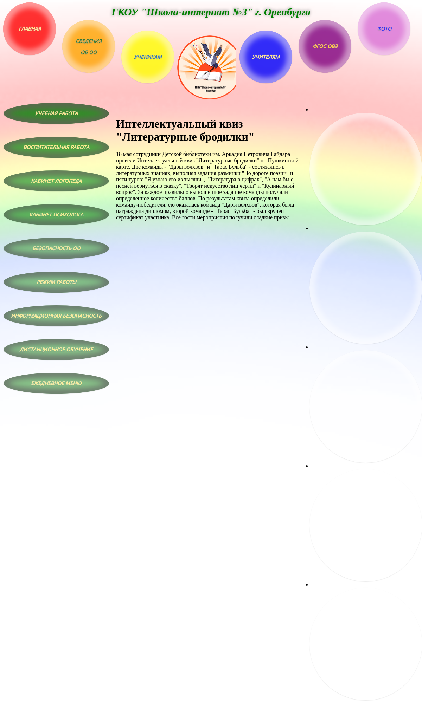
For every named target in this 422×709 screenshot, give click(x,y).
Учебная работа (56, 113)
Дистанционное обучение (56, 349)
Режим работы (56, 282)
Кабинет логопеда (56, 180)
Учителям (266, 56)
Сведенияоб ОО (89, 47)
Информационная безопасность (56, 315)
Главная (30, 28)
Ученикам (148, 56)
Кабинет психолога (56, 214)
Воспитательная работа (56, 147)
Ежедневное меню (56, 383)
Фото (384, 28)
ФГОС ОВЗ (325, 46)
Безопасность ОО (56, 248)
